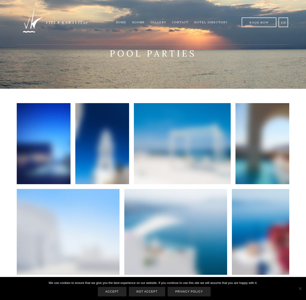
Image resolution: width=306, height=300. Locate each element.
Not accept (147, 291)
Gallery (158, 22)
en (283, 22)
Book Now (259, 22)
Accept (112, 291)
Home (121, 22)
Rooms (138, 22)
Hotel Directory (211, 22)
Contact (180, 22)
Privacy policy (189, 291)
